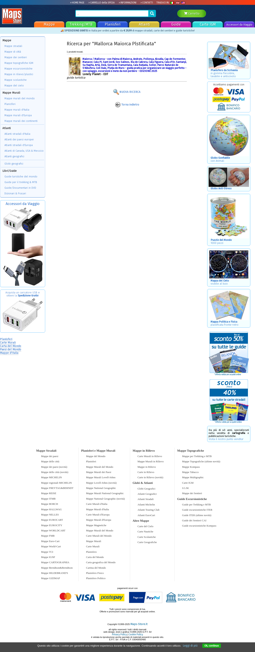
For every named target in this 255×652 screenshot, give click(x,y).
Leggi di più (190, 645)
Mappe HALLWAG (51, 509)
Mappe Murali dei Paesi (98, 472)
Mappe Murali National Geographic (105, 493)
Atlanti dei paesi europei (19, 139)
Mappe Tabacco (190, 472)
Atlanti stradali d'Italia (17, 133)
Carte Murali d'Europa (98, 514)
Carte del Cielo (146, 526)
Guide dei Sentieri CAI (194, 520)
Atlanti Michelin (146, 504)
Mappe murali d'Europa (18, 115)
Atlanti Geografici (147, 493)
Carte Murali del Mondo (99, 535)
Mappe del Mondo (96, 456)
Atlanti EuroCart (146, 515)
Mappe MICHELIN (51, 477)
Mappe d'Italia (9, 353)
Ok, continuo (211, 645)
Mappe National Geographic (101, 488)
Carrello (192, 13)
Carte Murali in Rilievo (150, 456)
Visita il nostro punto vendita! (226, 439)
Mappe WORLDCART (53, 530)
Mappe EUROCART (52, 519)
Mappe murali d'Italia (16, 109)
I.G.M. (185, 488)
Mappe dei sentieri (15, 57)
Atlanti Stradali (146, 499)
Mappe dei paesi (49, 456)
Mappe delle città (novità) (54, 472)
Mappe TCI (47, 551)
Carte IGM (208, 24)
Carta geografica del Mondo (101, 562)
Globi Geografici (146, 488)
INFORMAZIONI (127, 2)
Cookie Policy (136, 634)
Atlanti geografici (14, 156)
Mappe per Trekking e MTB (197, 456)
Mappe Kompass (191, 466)
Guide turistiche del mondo (20, 176)
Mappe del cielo (14, 85)
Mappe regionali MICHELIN (56, 482)
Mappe (49, 24)
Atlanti (144, 24)
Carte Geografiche (147, 542)
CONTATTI (147, 2)
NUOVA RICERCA (126, 92)
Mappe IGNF (48, 557)
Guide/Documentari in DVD (20, 187)
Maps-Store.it (138, 624)
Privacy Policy (119, 634)
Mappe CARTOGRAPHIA (55, 562)
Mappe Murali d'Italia (97, 509)
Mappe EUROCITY (51, 525)
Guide (176, 24)
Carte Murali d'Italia (97, 503)
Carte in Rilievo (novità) (150, 477)
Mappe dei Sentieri (192, 493)
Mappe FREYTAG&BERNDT (57, 488)
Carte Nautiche (145, 531)
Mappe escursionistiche (18, 68)
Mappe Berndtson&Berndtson (57, 567)
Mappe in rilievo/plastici (18, 74)
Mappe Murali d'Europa (98, 519)
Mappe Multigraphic (193, 477)
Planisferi (112, 24)
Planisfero (91, 551)
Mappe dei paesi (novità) (54, 466)
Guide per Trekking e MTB (196, 504)
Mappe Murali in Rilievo (151, 461)
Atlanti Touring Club (149, 509)
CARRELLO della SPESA (102, 2)
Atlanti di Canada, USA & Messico (24, 150)
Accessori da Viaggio (239, 24)
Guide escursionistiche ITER (197, 509)
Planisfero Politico (96, 578)
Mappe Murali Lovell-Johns (101, 477)
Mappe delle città (50, 461)
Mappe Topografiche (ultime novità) (201, 461)
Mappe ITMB (48, 498)
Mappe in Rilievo (147, 466)
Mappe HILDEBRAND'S (54, 572)
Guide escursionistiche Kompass (199, 525)
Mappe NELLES (50, 514)
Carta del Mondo (10, 346)
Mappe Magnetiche (96, 525)
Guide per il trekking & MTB (20, 182)
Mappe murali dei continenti (21, 120)
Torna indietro (127, 104)
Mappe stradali (13, 46)
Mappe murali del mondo (19, 98)
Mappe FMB (48, 535)
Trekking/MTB (81, 24)
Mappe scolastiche (15, 79)
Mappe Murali (93, 541)
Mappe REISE (48, 493)
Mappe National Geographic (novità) (105, 498)
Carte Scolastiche (147, 536)
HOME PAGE (77, 2)
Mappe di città (12, 51)
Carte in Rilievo (146, 472)
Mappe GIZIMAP (50, 578)
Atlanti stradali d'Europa (18, 145)
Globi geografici (13, 163)
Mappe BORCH (49, 503)
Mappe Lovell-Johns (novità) (101, 482)
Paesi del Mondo (10, 349)
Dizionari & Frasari (15, 193)
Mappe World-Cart (51, 546)
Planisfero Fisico (95, 572)
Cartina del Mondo (96, 567)
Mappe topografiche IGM (18, 62)
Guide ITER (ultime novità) (196, 515)
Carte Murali (8, 342)
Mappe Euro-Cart (50, 541)
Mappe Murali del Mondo (99, 466)
